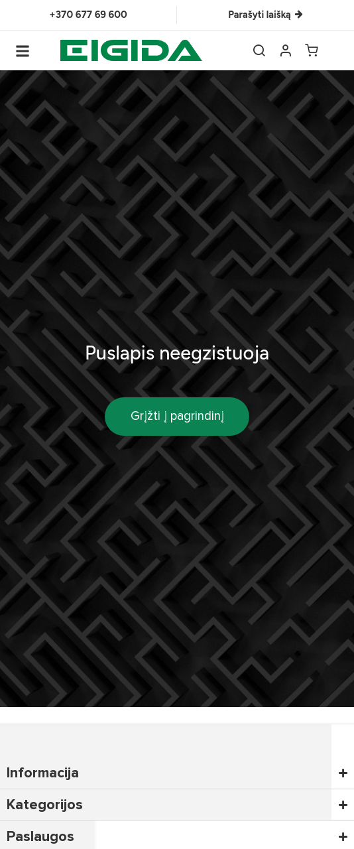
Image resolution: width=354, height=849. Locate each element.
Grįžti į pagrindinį (177, 416)
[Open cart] (311, 50)
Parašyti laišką (265, 15)
